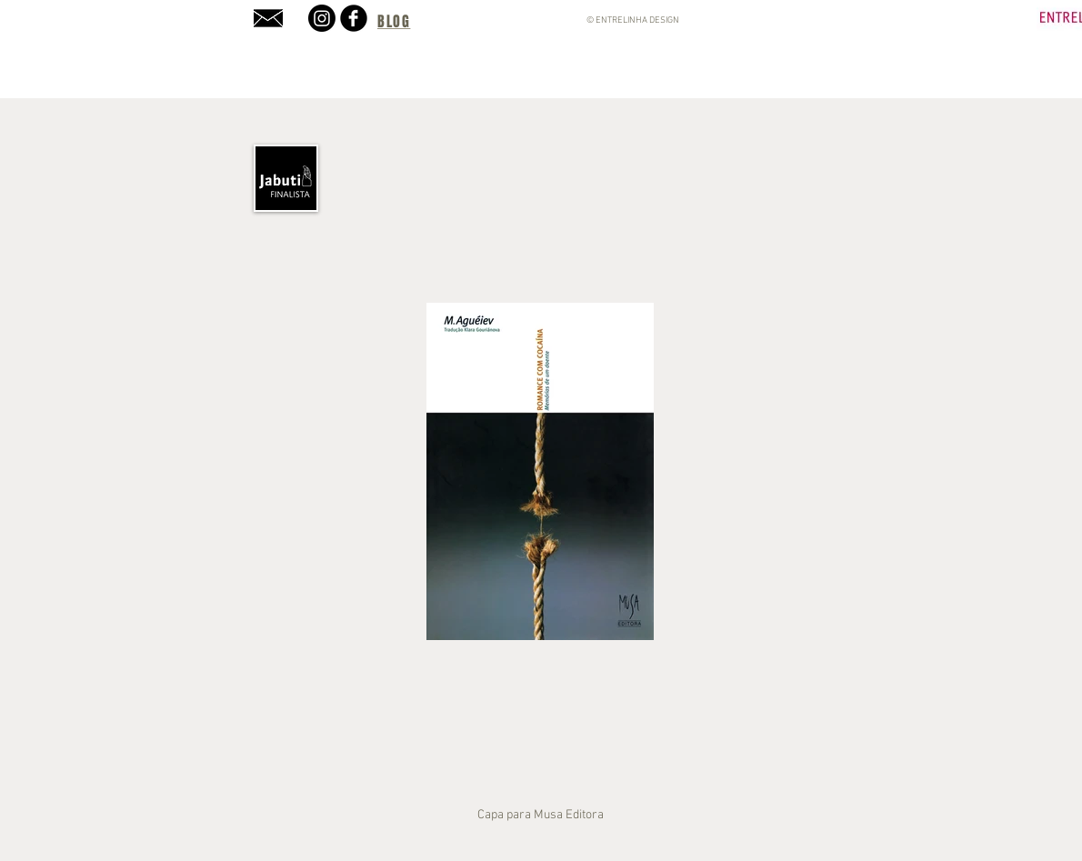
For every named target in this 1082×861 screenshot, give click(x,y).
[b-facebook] (353, 18)
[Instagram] (322, 18)
